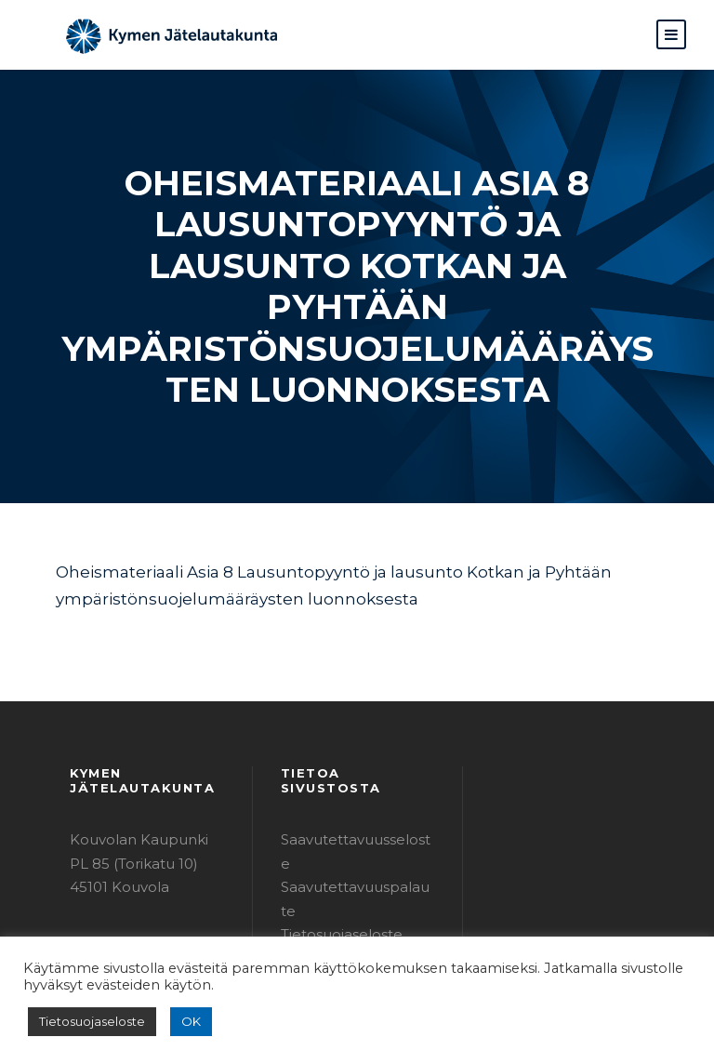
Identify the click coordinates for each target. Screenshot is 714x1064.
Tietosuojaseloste (86, 1022)
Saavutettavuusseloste (351, 783)
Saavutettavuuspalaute (352, 808)
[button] (671, 34)
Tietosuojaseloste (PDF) (355, 831)
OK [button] (178, 1022)
